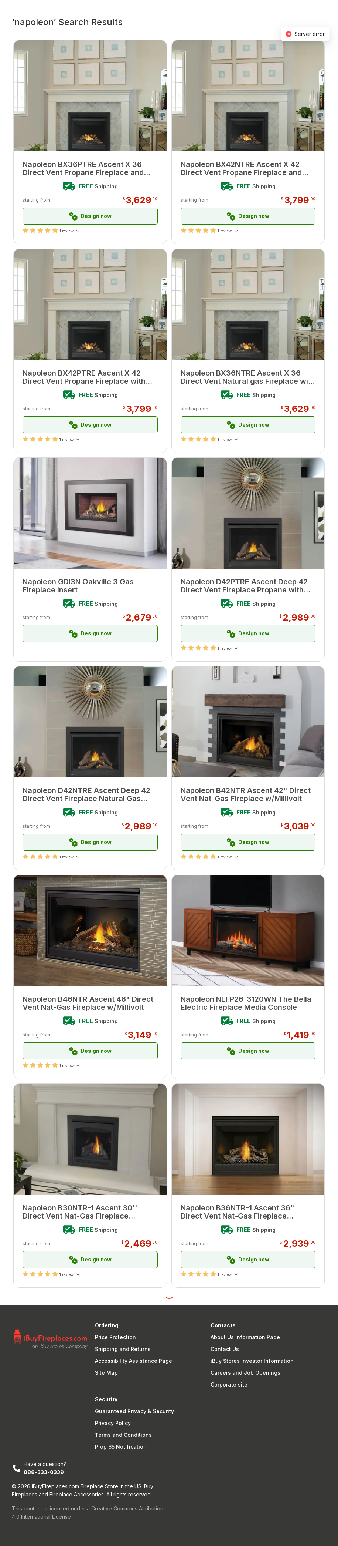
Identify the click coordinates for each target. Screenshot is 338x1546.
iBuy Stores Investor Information (252, 1361)
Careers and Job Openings (245, 1372)
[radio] (25, 230)
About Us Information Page (245, 1337)
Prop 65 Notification (121, 1447)
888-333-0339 (44, 1472)
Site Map (106, 1372)
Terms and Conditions (123, 1435)
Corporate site (229, 1384)
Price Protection (115, 1337)
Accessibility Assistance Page (133, 1361)
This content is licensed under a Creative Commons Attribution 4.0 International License (87, 1512)
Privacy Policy (113, 1423)
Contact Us (225, 1349)
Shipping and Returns (123, 1349)
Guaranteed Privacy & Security (134, 1411)
